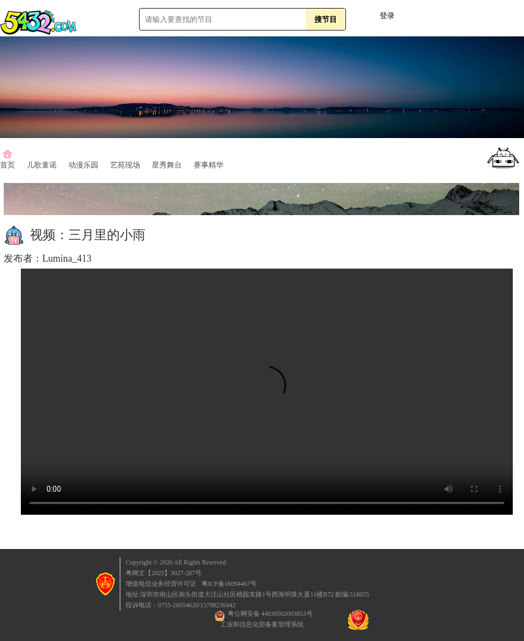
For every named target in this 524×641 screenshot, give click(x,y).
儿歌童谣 (42, 165)
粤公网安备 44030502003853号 (263, 616)
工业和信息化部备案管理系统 (262, 624)
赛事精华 (209, 165)
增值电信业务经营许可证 (161, 583)
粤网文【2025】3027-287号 (164, 573)
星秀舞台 (167, 165)
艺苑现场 (125, 165)
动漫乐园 (83, 165)
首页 (7, 165)
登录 (387, 16)
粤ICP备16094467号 (229, 583)
